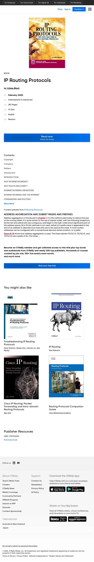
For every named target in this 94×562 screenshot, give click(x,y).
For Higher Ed (43, 3)
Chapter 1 (42, 218)
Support (35, 475)
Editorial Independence (38, 556)
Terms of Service (8, 556)
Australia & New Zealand (13, 524)
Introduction (9, 173)
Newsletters (36, 484)
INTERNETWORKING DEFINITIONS (19, 190)
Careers (6, 484)
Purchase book (10, 440)
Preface (7, 168)
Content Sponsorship (12, 511)
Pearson (11, 119)
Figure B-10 (9, 233)
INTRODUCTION (11, 177)
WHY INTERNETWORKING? (16, 182)
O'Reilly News (8, 488)
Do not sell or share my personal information (19, 546)
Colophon (8, 164)
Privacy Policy (37, 488)
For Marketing (75, 3)
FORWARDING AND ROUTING (17, 199)
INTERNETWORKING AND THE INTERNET (22, 195)
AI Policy (35, 492)
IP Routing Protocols (33, 210)
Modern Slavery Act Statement (61, 556)
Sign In (67, 9)
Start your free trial (47, 265)
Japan (5, 528)
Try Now (79, 9)
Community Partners (11, 496)
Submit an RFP (8, 503)
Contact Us (36, 481)
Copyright (8, 160)
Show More (9, 204)
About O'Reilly (10, 475)
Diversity (6, 507)
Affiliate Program (10, 499)
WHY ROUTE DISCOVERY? (16, 186)
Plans (60, 9)
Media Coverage (10, 492)
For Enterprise (10, 3)
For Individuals (59, 3)
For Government (26, 3)
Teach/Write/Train (10, 481)
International (9, 519)
